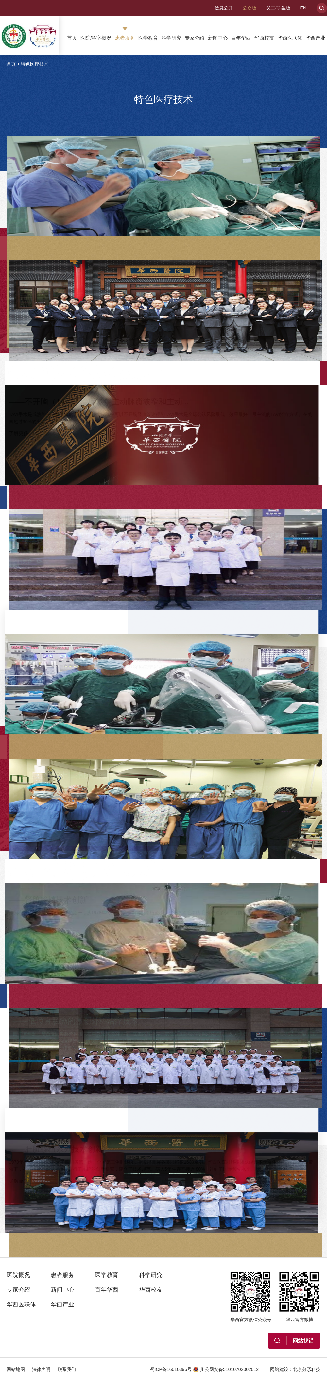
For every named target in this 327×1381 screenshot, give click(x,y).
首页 (72, 38)
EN (303, 7)
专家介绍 (194, 38)
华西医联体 (290, 38)
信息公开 (224, 7)
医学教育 (148, 38)
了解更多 (195, 220)
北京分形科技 (306, 1369)
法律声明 (41, 1369)
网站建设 (279, 1369)
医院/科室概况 (95, 38)
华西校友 (264, 38)
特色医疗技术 (34, 64)
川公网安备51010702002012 (226, 1369)
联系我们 (67, 1369)
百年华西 (241, 38)
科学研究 (171, 38)
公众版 (249, 7)
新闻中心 (218, 38)
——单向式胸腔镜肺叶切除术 (236, 152)
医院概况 (18, 1275)
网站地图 (16, 1369)
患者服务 (125, 38)
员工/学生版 (278, 7)
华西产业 (315, 38)
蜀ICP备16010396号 (171, 1369)
